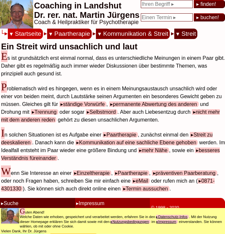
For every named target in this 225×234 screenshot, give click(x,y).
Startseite (28, 33)
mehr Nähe (154, 150)
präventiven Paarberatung (186, 173)
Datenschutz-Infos (172, 217)
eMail (142, 181)
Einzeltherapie (93, 173)
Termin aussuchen (147, 188)
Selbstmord (102, 112)
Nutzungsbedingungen (130, 222)
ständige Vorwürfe (84, 104)
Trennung (45, 112)
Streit (188, 33)
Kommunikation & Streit (135, 33)
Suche (11, 203)
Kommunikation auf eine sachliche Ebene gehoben (137, 142)
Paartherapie (72, 33)
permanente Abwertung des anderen (155, 104)
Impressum (91, 203)
